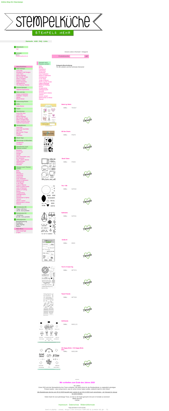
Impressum (63, 405)
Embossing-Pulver (22, 101)
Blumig (41, 67)
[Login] (18, 232)
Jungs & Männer (44, 80)
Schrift (18, 155)
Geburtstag (42, 71)
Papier (18, 109)
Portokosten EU (21, 213)
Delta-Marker (20, 106)
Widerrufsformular (87, 405)
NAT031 (74, 216)
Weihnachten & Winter (45, 97)
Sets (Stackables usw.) (23, 156)
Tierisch (41, 94)
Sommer (41, 91)
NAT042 (74, 189)
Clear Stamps (20, 68)
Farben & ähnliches (22, 94)
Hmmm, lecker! (43, 96)
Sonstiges (19, 144)
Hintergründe (43, 77)
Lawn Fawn (19, 74)
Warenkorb (19, 47)
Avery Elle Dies (20, 113)
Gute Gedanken (43, 74)
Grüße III (64, 240)
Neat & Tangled (21, 78)
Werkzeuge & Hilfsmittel (24, 140)
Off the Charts (65, 131)
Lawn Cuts (19, 115)
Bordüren (19, 150)
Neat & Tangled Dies (22, 119)
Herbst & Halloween (45, 75)
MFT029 (74, 297)
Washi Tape (20, 138)
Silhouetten (19, 163)
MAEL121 (75, 324)
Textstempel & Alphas (45, 93)
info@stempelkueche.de (22, 56)
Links (45, 41)
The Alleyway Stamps (22, 85)
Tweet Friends (65, 294)
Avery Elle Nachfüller (22, 129)
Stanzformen (20, 111)
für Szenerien (20, 158)
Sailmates (64, 213)
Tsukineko (19, 135)
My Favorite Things (22, 77)
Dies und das (20, 92)
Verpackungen (20, 161)
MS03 (73, 243)
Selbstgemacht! (43, 90)
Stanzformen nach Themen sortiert (22, 147)
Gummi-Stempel (21, 87)
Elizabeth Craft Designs (23, 72)
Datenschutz (74, 405)
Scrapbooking (43, 88)
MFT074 (74, 270)
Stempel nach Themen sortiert (44, 63)
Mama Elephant (21, 75)
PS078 (74, 135)
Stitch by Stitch (66, 104)
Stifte (18, 104)
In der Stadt (42, 79)
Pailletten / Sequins (22, 96)
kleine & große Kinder (45, 82)
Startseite (29, 41)
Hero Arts (19, 130)
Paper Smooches (21, 82)
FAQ (40, 41)
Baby (40, 66)
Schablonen (19, 142)
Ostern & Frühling (44, 85)
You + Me (64, 185)
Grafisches (42, 72)
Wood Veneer (20, 99)
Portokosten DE (21, 207)
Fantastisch (42, 69)
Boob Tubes (65, 158)
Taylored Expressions (22, 89)
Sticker (18, 97)
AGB (36, 41)
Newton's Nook (20, 80)
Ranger (18, 134)
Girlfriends (64, 321)
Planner (41, 99)
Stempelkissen (21, 125)
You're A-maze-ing (67, 267)
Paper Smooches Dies (23, 121)
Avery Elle (19, 71)
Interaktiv (19, 164)
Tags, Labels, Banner (22, 160)
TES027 (74, 108)
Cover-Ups (19, 152)
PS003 (74, 162)
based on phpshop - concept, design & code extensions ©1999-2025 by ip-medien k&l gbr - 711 (76, 409)
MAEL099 (75, 351)
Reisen (41, 86)
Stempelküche (20, 83)
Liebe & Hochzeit (21, 188)
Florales (18, 153)
